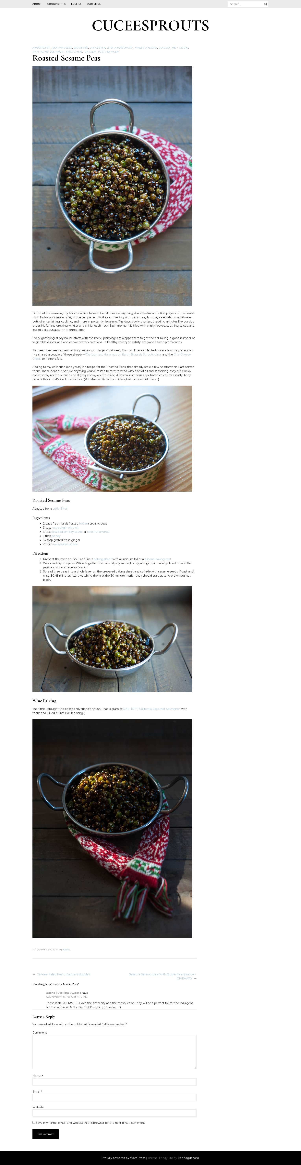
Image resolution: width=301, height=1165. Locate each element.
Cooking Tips (56, 3)
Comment (39, 1032)
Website (38, 1107)
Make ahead (146, 47)
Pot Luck (180, 47)
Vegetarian (108, 51)
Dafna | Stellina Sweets (63, 993)
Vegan (90, 51)
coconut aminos (98, 532)
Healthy (97, 47)
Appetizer (41, 47)
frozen (83, 523)
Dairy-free (62, 47)
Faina (67, 949)
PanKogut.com (188, 1158)
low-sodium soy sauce (67, 532)
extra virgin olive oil (65, 527)
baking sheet (103, 559)
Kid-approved (120, 47)
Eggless (81, 47)
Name (37, 1076)
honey (56, 536)
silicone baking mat (158, 559)
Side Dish (74, 51)
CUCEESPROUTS (150, 25)
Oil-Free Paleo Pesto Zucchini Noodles (63, 974)
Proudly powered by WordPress (124, 1158)
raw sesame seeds (65, 544)
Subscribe (94, 3)
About (37, 3)
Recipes (76, 3)
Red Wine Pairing (48, 51)
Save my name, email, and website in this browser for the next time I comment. (91, 1123)
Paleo (164, 47)
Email (37, 1091)
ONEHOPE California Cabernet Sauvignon (152, 709)
